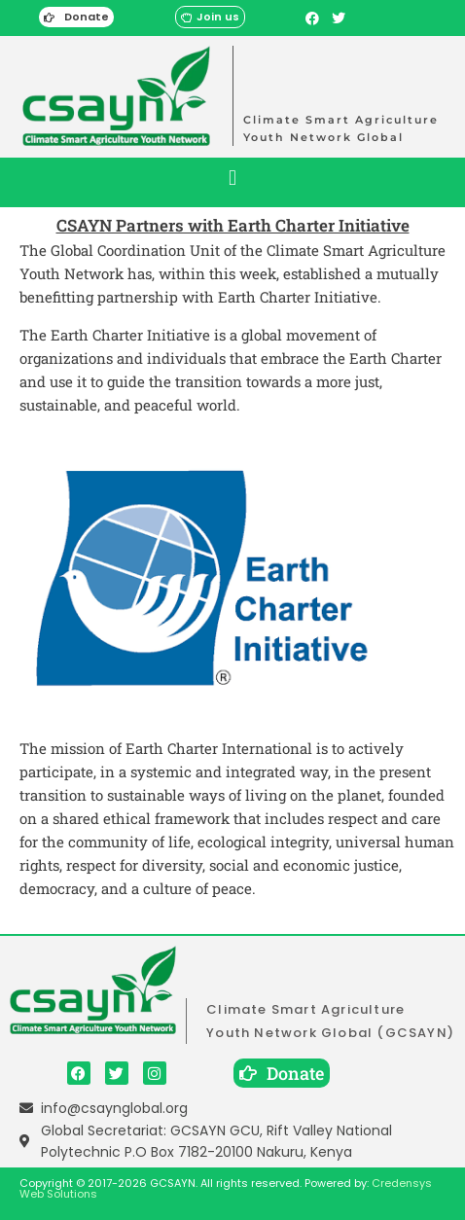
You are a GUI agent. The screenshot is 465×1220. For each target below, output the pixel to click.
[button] (232, 177)
